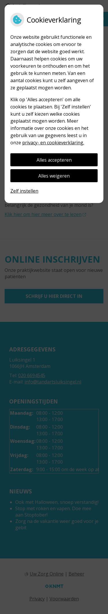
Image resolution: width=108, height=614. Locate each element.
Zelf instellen (24, 191)
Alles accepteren (54, 160)
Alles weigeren (54, 176)
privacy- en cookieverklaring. (53, 142)
